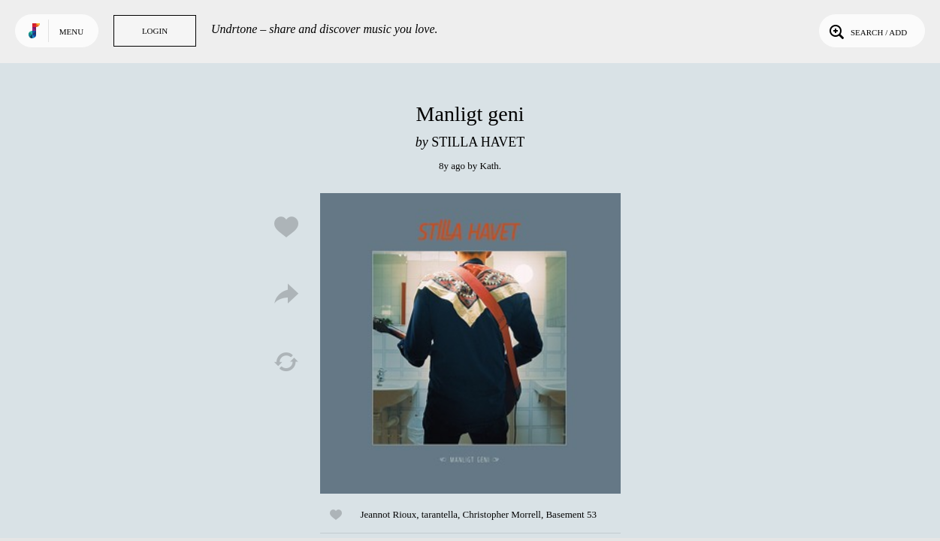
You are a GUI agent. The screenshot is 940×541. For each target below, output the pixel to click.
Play (470, 343)
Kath (489, 165)
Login (155, 30)
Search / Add (867, 31)
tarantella (440, 514)
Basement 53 (571, 514)
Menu (71, 31)
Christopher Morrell (502, 514)
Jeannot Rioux (389, 514)
